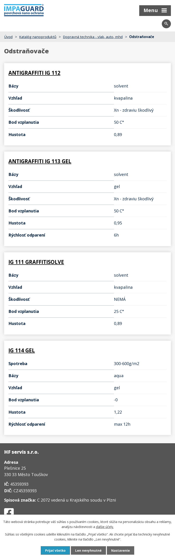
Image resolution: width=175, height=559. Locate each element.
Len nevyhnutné (88, 550)
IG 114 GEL (21, 349)
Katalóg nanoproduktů (37, 36)
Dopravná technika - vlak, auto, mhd (93, 36)
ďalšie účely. (105, 526)
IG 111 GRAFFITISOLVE (36, 261)
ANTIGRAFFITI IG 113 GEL (39, 161)
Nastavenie (120, 550)
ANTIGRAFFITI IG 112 (34, 73)
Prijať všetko (55, 550)
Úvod (8, 36)
